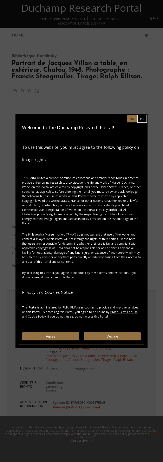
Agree (50, 336)
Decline (112, 336)
